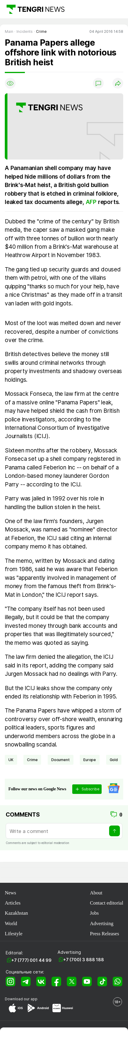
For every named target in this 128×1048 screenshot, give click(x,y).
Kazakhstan (16, 913)
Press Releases (104, 933)
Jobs (94, 913)
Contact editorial (106, 903)
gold (114, 760)
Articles (13, 903)
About (96, 893)
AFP (91, 202)
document (60, 760)
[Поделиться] (117, 83)
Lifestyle (13, 933)
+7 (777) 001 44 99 (31, 960)
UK (10, 760)
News (10, 893)
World (11, 923)
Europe (89, 760)
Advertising (101, 923)
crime (32, 760)
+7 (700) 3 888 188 (83, 959)
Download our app (21, 999)
